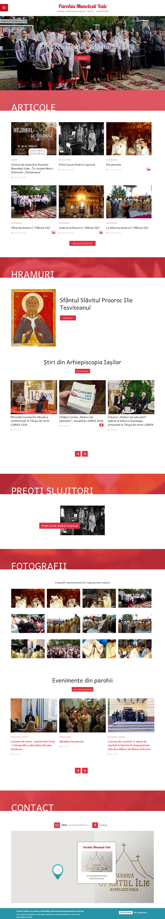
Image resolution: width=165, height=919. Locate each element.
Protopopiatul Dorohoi (19, 737)
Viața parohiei (111, 160)
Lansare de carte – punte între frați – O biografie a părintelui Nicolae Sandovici (33, 745)
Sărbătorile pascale (71, 741)
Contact (90, 11)
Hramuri (14, 160)
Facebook (103, 824)
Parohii (60, 11)
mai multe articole (82, 243)
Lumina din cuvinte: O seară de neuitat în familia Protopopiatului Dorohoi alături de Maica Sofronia (129, 745)
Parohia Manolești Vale (82, 6)
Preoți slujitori (65, 160)
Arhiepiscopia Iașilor (75, 11)
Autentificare (102, 11)
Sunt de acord (125, 913)
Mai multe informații (24, 917)
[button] (58, 872)
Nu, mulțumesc (140, 913)
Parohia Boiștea (65, 737)
